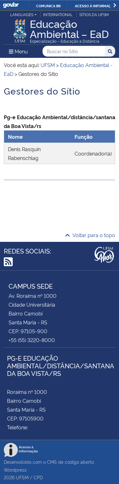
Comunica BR (48, 5)
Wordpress (15, 470)
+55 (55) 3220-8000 (32, 339)
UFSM (22, 477)
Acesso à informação (95, 5)
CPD (38, 477)
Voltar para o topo (90, 234)
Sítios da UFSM (94, 14)
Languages (21, 14)
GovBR (11, 5)
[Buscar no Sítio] (73, 51)
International (58, 14)
